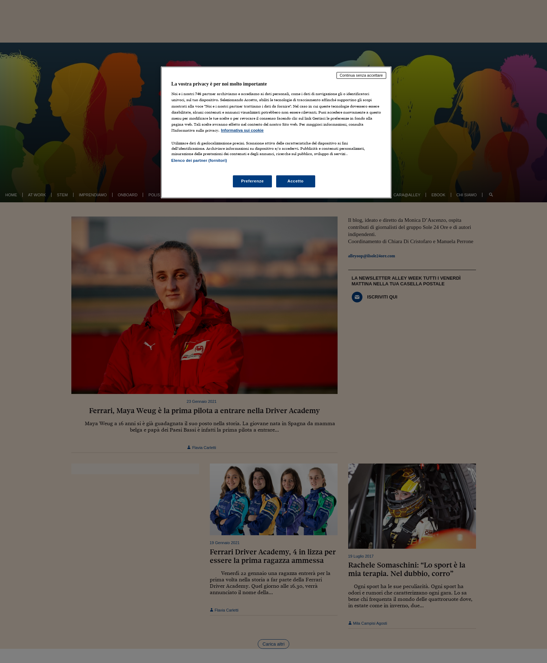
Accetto (296, 181)
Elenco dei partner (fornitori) (199, 160)
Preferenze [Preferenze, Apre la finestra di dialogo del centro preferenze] (252, 181)
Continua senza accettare (361, 75)
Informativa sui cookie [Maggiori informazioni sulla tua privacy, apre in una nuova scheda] (242, 130)
